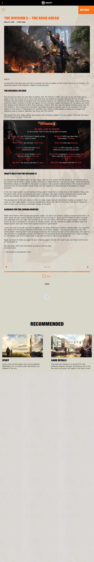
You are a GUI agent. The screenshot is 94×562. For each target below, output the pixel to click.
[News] (47, 542)
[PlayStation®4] (67, 437)
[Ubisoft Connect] (47, 533)
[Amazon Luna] (67, 445)
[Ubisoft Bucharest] (31, 437)
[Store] (47, 529)
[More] (8, 374)
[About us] (47, 538)
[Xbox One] (67, 432)
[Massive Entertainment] (31, 432)
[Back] (47, 276)
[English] (47, 501)
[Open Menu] (3, 10)
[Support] (47, 547)
